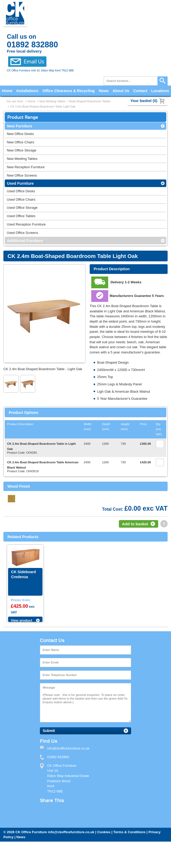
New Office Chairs (20, 142)
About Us (121, 91)
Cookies (104, 832)
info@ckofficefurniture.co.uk (71, 832)
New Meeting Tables (52, 101)
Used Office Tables (21, 216)
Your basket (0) (143, 101)
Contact (140, 91)
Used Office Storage (22, 208)
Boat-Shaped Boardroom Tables (90, 101)
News (104, 91)
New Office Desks (20, 134)
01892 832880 (58, 757)
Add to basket (135, 524)
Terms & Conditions (129, 832)
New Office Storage (21, 150)
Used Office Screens (22, 233)
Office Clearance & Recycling (68, 91)
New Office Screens (22, 175)
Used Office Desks (21, 191)
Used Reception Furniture (26, 224)
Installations (27, 91)
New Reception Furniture (26, 167)
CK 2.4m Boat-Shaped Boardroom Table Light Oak (42, 106)
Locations (160, 91)
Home (7, 91)
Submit (49, 731)
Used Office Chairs (21, 199)
